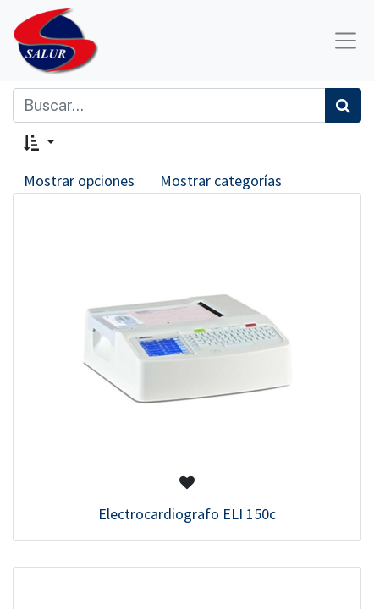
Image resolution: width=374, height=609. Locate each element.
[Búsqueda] (343, 105)
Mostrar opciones (79, 180)
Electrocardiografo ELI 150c (187, 514)
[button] (39, 142)
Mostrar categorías (221, 180)
